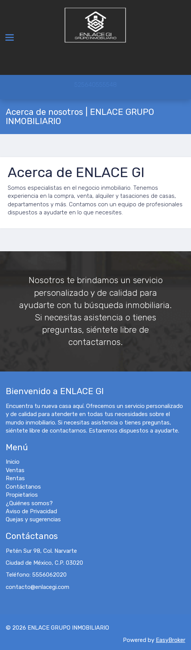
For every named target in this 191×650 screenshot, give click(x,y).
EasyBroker (170, 640)
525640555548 (95, 84)
